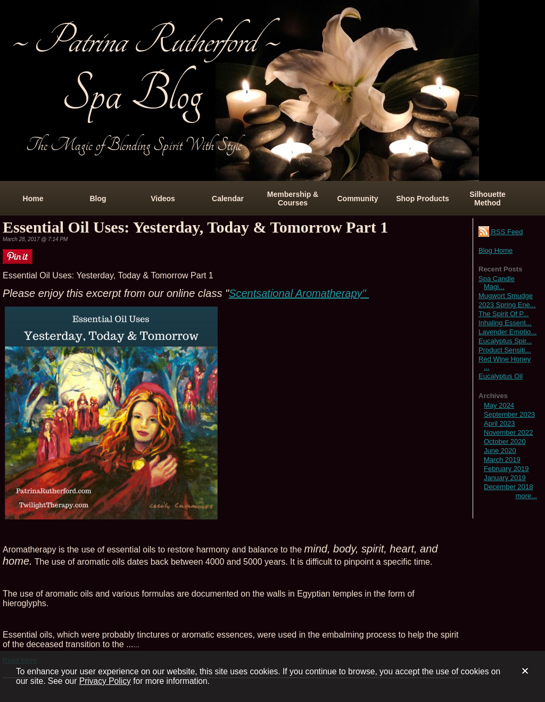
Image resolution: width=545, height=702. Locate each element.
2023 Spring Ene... (507, 305)
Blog (97, 198)
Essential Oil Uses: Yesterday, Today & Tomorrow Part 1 (195, 227)
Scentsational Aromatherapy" (299, 293)
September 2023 (509, 414)
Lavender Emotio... (507, 332)
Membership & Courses (292, 198)
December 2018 (508, 487)
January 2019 (505, 478)
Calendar (228, 198)
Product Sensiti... (504, 350)
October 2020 (505, 441)
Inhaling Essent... (505, 323)
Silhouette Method (487, 198)
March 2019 (502, 460)
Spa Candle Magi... (496, 283)
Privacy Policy (105, 681)
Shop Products (422, 198)
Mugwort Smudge (505, 296)
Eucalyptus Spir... (505, 341)
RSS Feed (500, 232)
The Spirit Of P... (503, 314)
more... (526, 496)
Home (33, 198)
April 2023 (499, 423)
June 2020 (500, 451)
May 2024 (499, 405)
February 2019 (506, 469)
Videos (163, 198)
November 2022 (508, 432)
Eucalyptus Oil (500, 376)
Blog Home (495, 250)
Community (357, 198)
